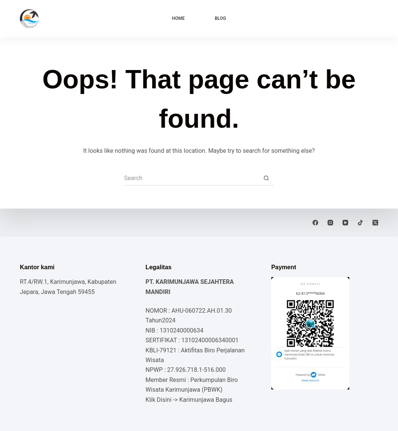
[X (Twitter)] (375, 222)
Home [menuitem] (178, 18)
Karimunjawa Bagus (205, 399)
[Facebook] (315, 222)
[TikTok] (360, 222)
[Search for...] (191, 178)
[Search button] (266, 178)
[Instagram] (330, 222)
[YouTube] (345, 222)
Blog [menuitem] (220, 18)
